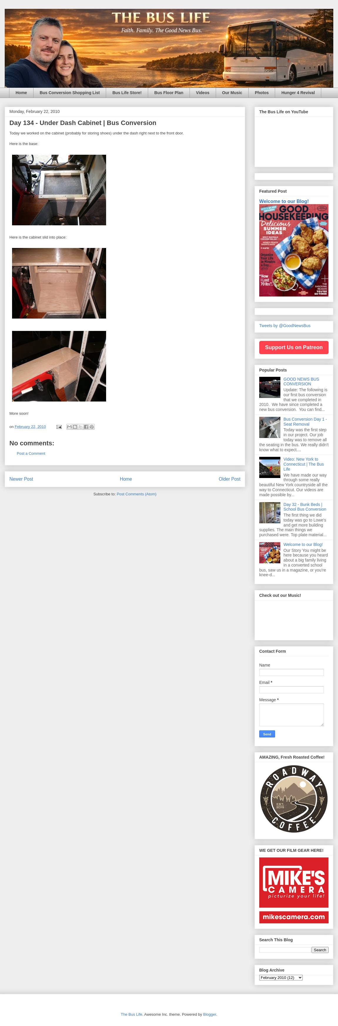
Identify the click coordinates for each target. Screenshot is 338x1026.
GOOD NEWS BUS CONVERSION (301, 382)
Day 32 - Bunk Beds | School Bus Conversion (305, 507)
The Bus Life (131, 1014)
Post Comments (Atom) (136, 494)
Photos (262, 92)
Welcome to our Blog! (284, 201)
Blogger (209, 1014)
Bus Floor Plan (168, 92)
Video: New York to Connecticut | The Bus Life (304, 464)
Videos (203, 92)
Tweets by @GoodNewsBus (285, 325)
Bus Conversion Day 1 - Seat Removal (305, 422)
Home (21, 92)
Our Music (232, 92)
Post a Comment (31, 453)
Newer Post (21, 479)
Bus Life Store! (127, 92)
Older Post (229, 479)
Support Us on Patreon (294, 347)
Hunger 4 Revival (298, 92)
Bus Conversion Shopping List (70, 92)
